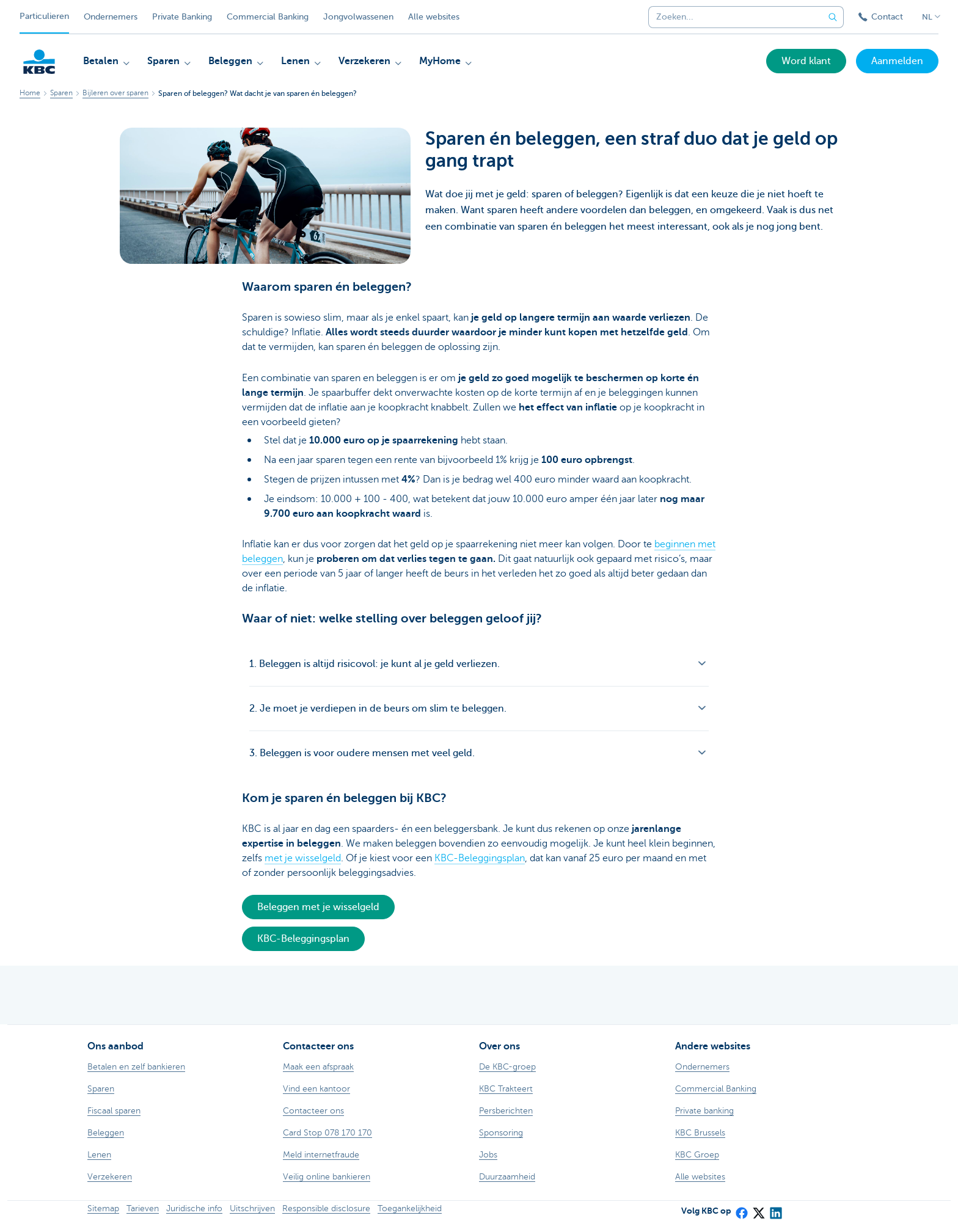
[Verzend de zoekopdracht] (833, 17)
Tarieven (142, 1208)
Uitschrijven (252, 1208)
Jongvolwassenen (358, 16)
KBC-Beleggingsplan (479, 858)
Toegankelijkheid (410, 1208)
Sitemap (103, 1208)
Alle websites (433, 16)
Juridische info (194, 1208)
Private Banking (182, 16)
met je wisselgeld (303, 858)
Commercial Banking (268, 16)
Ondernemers (110, 16)
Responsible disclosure (326, 1208)
